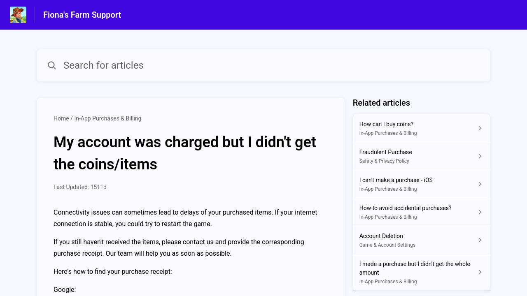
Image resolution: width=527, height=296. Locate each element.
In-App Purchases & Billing (107, 118)
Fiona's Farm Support (82, 15)
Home (61, 118)
